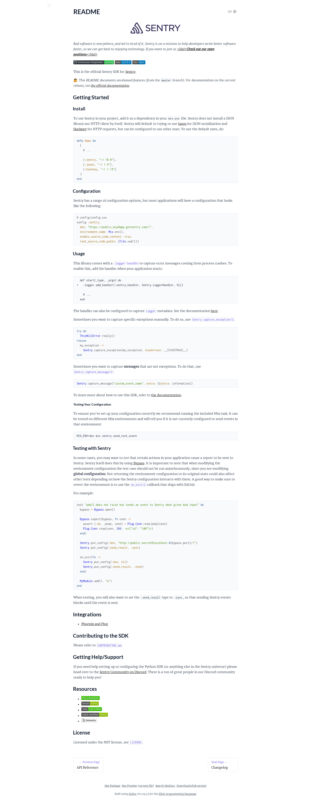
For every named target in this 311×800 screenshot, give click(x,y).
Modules (25, 27)
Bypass (168, 463)
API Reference (12, 40)
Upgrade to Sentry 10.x (18, 132)
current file (175, 785)
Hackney (109, 129)
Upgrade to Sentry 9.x (18, 127)
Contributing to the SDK (23, 62)
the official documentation (139, 86)
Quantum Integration (17, 108)
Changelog (10, 83)
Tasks (44, 27)
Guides (9, 27)
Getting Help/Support (21, 66)
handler (155, 263)
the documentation (196, 395)
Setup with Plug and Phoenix (22, 97)
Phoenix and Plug (124, 624)
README (9, 45)
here (244, 311)
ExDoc (162, 794)
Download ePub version (221, 785)
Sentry (22, 15)
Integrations (15, 57)
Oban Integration (15, 102)
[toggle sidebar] (54, 6)
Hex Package (142, 785)
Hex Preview (159, 785)
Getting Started (17, 52)
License (12, 76)
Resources (14, 71)
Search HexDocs (195, 785)
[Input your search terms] (29, 5)
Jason (212, 124)
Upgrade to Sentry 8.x (18, 121)
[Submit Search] (5, 6)
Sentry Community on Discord (152, 672)
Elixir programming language (207, 794)
